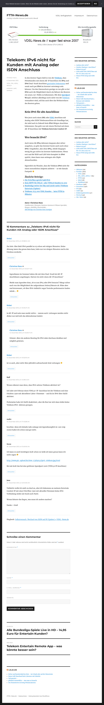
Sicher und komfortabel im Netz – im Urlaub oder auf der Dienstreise (30, 674)
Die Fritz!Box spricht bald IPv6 (37, 180)
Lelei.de (13, 670)
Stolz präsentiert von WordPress (39, 696)
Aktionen (79, 169)
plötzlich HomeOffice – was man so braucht (22, 680)
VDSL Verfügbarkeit (64, 16)
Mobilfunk (81, 182)
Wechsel (79, 195)
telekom (9, 90)
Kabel (80, 180)
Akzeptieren (83, 4)
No (95, 4)
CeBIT (78, 191)
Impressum (79, 16)
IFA (77, 189)
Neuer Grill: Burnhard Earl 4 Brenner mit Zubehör (24, 676)
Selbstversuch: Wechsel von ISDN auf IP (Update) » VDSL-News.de (42, 519)
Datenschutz (92, 16)
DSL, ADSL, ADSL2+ (84, 176)
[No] (101, 4)
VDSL (52, 118)
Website (10, 597)
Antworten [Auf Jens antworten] (11, 511)
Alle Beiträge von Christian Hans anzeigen (38, 209)
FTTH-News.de (17, 15)
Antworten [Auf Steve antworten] (11, 472)
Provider (79, 172)
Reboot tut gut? (81, 69)
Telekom (58, 78)
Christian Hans (11, 77)
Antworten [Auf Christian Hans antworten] (13, 297)
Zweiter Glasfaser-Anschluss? (86, 67)
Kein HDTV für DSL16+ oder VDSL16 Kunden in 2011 (46, 183)
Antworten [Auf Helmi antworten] (11, 257)
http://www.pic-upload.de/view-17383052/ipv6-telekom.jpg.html (33, 460)
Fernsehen (79, 186)
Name (10, 578)
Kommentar (12, 547)
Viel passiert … (13, 678)
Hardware (79, 184)
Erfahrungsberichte (82, 193)
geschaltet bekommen (56, 84)
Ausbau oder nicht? (82, 65)
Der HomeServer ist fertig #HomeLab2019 (22, 683)
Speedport (66, 95)
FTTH (80, 178)
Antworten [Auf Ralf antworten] (11, 410)
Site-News (79, 197)
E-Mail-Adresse (14, 588)
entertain (10, 88)
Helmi (9, 239)
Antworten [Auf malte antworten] (11, 435)
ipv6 (15, 88)
